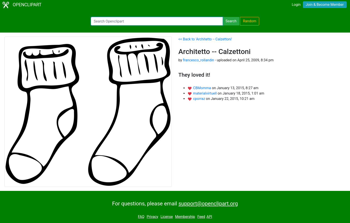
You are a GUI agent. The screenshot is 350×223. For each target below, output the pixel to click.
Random (249, 21)
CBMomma (202, 88)
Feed (201, 217)
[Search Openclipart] (157, 21)
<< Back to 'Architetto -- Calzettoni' (205, 39)
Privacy (152, 217)
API (209, 217)
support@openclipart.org (208, 203)
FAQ (141, 217)
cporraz (199, 99)
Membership (185, 217)
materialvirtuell (205, 93)
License (166, 217)
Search (230, 21)
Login (296, 4)
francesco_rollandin (198, 60)
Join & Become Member (325, 4)
